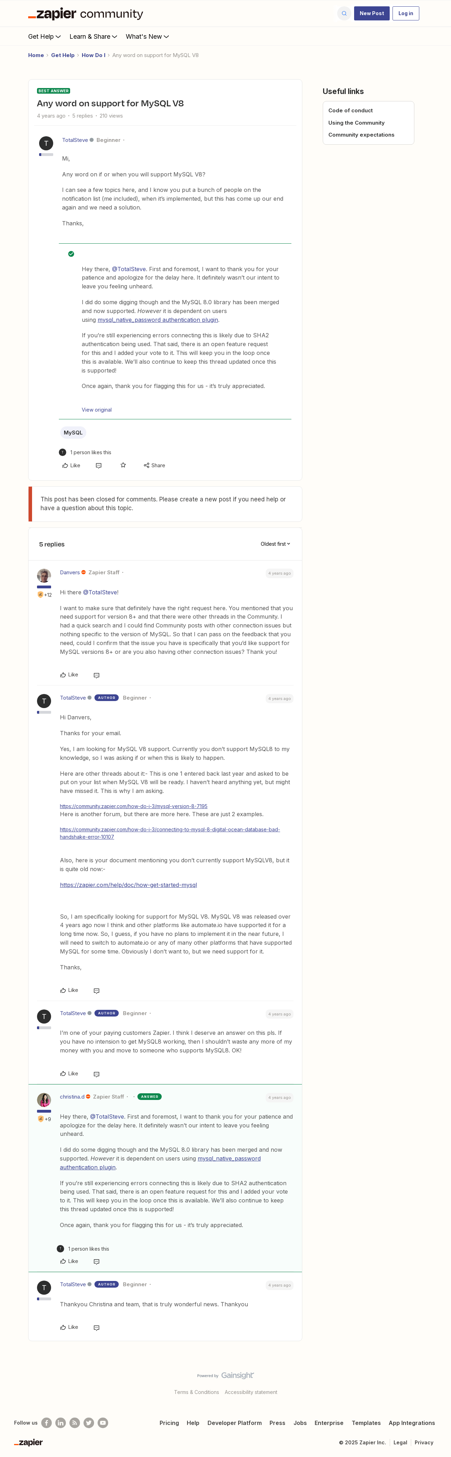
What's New (148, 36)
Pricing (169, 1422)
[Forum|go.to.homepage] (87, 13)
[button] (372, 13)
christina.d (72, 1096)
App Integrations (412, 1422)
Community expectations (361, 134)
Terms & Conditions (196, 1392)
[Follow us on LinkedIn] (60, 1423)
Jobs (300, 1422)
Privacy (424, 1442)
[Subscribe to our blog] (74, 1423)
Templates (366, 1422)
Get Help (45, 36)
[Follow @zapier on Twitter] (89, 1423)
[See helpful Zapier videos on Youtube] (103, 1423)
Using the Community (356, 122)
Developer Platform (235, 1422)
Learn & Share (94, 36)
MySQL (73, 432)
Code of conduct (350, 110)
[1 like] (85, 452)
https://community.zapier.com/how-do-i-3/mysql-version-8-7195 (134, 806)
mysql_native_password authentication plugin (158, 319)
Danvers (70, 572)
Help (193, 1422)
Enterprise (329, 1422)
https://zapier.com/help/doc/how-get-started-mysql (128, 884)
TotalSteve (75, 140)
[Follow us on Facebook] (46, 1423)
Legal (400, 1442)
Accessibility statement (251, 1392)
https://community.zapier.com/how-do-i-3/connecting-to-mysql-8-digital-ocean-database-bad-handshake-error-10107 (170, 833)
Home (36, 55)
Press (277, 1422)
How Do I (93, 55)
